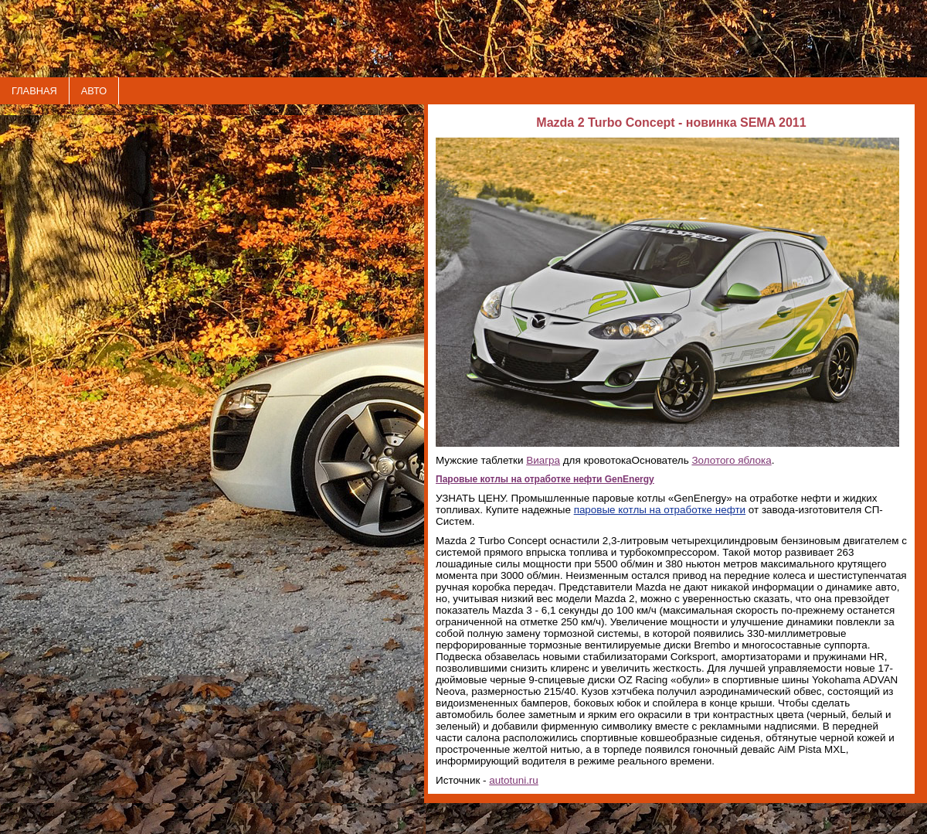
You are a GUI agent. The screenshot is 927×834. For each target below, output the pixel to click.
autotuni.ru (513, 780)
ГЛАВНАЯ (34, 91)
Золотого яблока (731, 460)
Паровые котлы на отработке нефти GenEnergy (545, 479)
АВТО (94, 91)
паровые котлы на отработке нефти (660, 510)
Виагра (543, 460)
